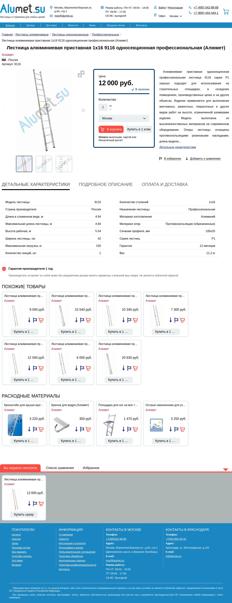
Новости (73, 25)
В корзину (114, 129)
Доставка (51, 25)
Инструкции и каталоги (72, 543)
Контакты (141, 25)
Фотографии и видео (71, 547)
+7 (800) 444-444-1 (206, 13)
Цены (92, 25)
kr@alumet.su (174, 556)
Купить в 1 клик (139, 129)
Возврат (16, 564)
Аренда (30, 25)
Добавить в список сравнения (29, 320)
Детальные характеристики (177, 147)
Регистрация (175, 7)
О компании (66, 534)
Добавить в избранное (35, 320)
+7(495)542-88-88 (116, 539)
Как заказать (19, 551)
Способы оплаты (22, 556)
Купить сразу (24, 514)
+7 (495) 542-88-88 (206, 7)
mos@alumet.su (64, 15)
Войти (162, 7)
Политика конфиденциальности (77, 564)
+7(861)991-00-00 (176, 539)
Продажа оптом (116, 25)
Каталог (10, 25)
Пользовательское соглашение (77, 551)
